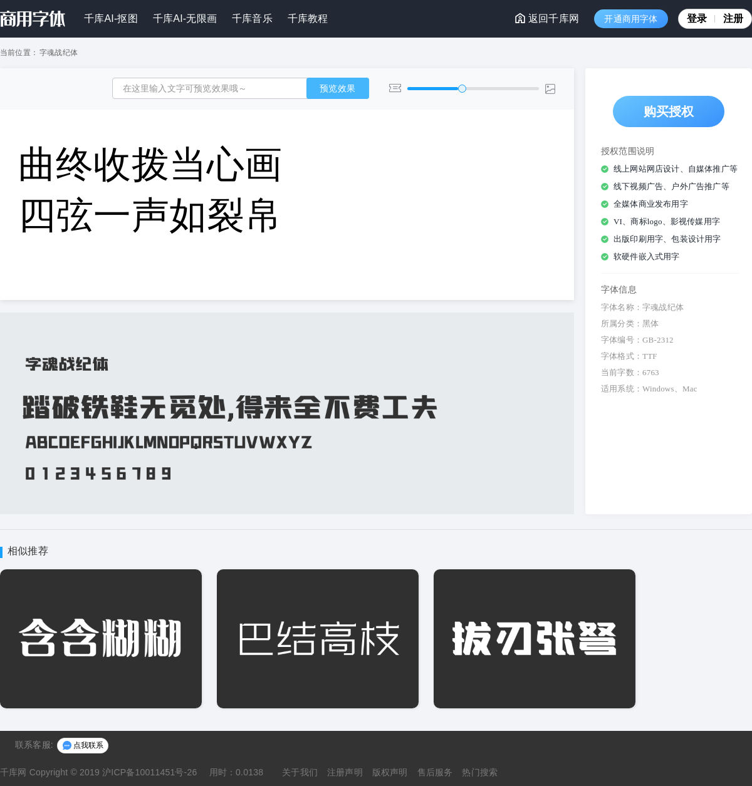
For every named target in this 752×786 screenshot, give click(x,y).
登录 (701, 18)
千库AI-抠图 (111, 18)
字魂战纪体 (58, 52)
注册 (733, 18)
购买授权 (669, 111)
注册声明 (345, 772)
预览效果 (337, 88)
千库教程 (308, 18)
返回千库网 (546, 18)
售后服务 (435, 772)
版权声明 (390, 772)
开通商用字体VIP (630, 21)
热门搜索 (480, 772)
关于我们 (300, 772)
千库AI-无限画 (185, 18)
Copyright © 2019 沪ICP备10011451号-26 (113, 772)
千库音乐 (252, 18)
